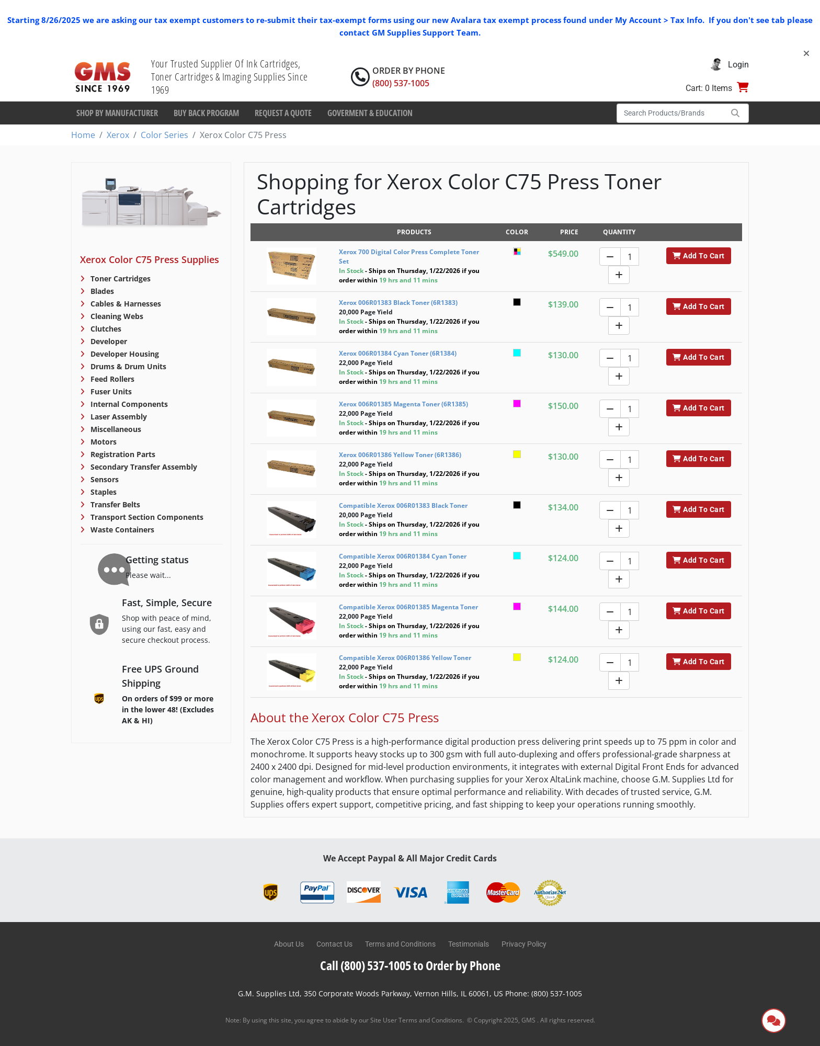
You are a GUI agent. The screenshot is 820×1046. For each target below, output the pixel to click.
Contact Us (334, 944)
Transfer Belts (114, 504)
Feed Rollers (111, 379)
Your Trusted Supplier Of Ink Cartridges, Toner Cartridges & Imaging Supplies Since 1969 (229, 76)
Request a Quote (283, 113)
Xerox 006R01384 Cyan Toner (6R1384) (398, 353)
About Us (289, 944)
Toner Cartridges (119, 278)
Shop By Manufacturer (117, 113)
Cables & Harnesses (124, 304)
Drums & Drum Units (127, 366)
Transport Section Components (145, 517)
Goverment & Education (370, 113)
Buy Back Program (206, 113)
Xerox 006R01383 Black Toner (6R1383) (398, 302)
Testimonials (468, 944)
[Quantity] (629, 256)
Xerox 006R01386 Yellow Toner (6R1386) (400, 454)
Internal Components (128, 404)
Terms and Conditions (400, 944)
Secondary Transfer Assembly (142, 467)
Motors (102, 442)
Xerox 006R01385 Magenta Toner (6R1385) (403, 404)
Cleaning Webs (115, 316)
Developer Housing (123, 354)
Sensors (103, 479)
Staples (102, 492)
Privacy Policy (524, 944)
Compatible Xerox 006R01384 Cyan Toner (402, 556)
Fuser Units (110, 391)
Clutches (104, 329)
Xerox (118, 135)
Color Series (164, 135)
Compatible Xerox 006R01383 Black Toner (403, 505)
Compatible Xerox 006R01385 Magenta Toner (408, 606)
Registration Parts (121, 454)
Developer (107, 341)
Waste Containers (121, 530)
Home (83, 135)
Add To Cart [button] (698, 256)
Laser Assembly (117, 417)
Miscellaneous (114, 429)
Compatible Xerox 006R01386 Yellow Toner (405, 657)
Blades (101, 291)
